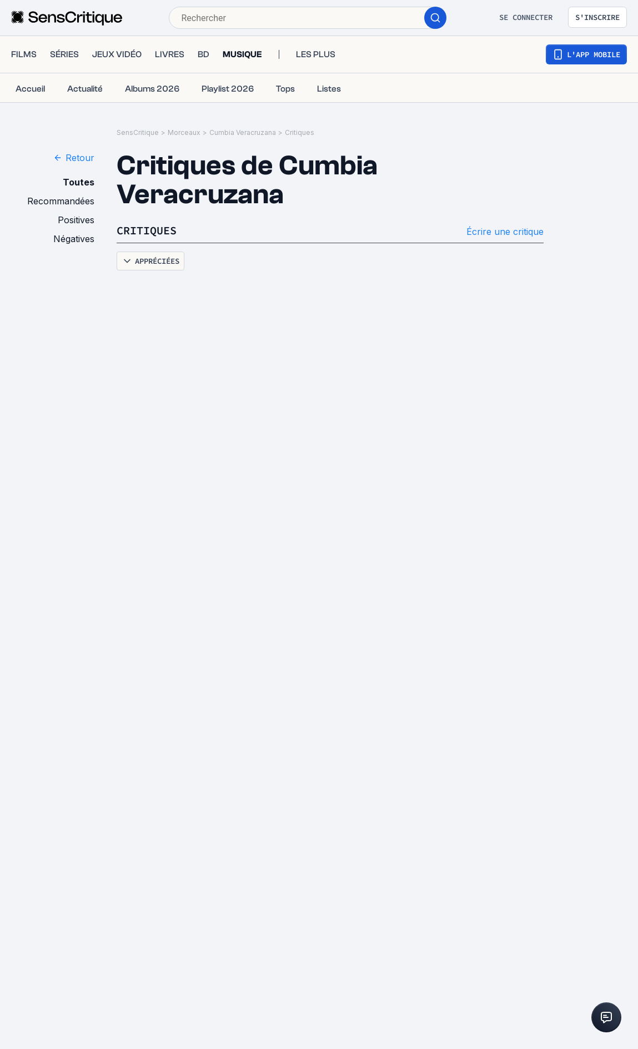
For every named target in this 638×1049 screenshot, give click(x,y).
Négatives (73, 238)
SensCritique (138, 132)
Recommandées (60, 201)
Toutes (78, 182)
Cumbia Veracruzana (242, 132)
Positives (76, 219)
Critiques (299, 132)
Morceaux (184, 132)
